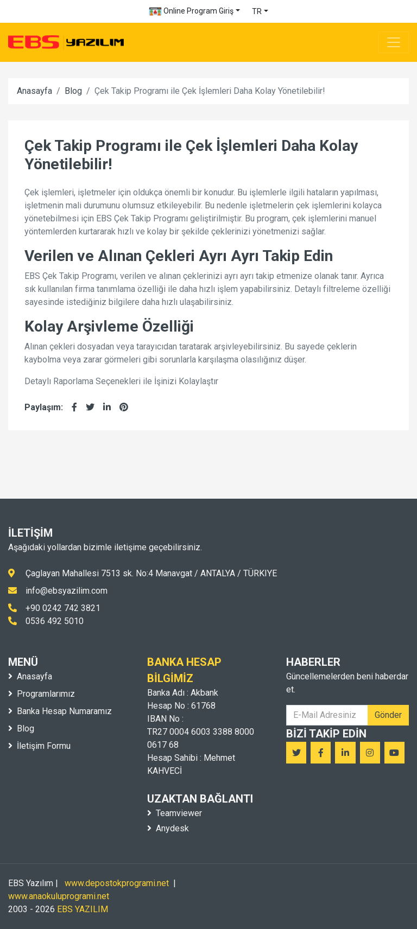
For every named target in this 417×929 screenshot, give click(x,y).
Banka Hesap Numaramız (60, 711)
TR (257, 11)
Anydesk (168, 828)
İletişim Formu (39, 746)
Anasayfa (34, 91)
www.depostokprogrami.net (117, 883)
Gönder (388, 715)
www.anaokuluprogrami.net (58, 896)
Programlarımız (41, 694)
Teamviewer (174, 813)
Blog (73, 91)
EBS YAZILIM (82, 909)
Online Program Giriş (191, 11)
